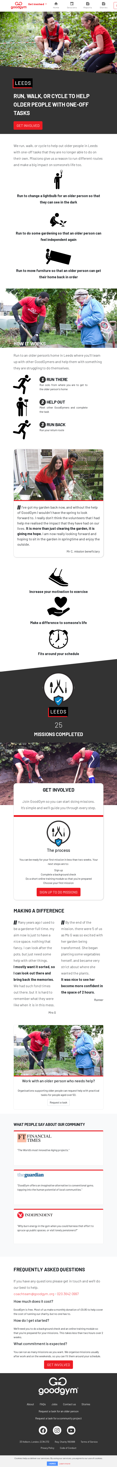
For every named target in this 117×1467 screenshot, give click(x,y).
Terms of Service (89, 1441)
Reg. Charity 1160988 (65, 1441)
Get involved (36, 4)
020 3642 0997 (68, 1294)
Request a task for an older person (59, 1411)
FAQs (43, 1404)
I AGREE (52, 1463)
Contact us (69, 1404)
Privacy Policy (47, 1448)
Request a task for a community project (58, 1418)
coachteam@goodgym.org (34, 1294)
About (30, 1404)
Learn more (64, 1463)
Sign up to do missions (59, 892)
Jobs (54, 1404)
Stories (86, 1404)
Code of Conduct (68, 1448)
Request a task (58, 1102)
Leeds (23, 83)
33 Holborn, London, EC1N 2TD (34, 1441)
